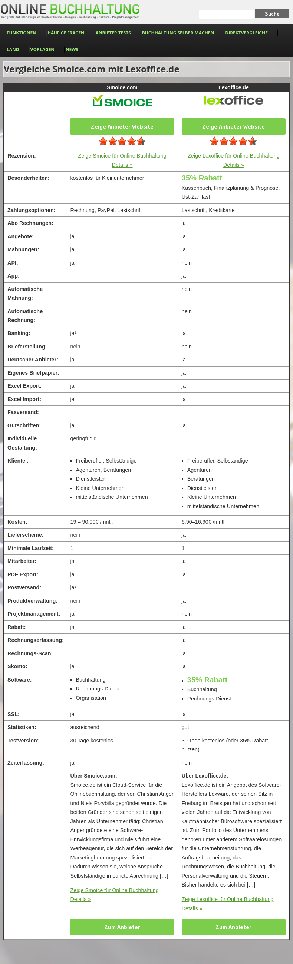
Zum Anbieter (122, 927)
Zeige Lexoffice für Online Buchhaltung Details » (228, 903)
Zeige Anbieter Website (122, 126)
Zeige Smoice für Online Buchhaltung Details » (114, 894)
